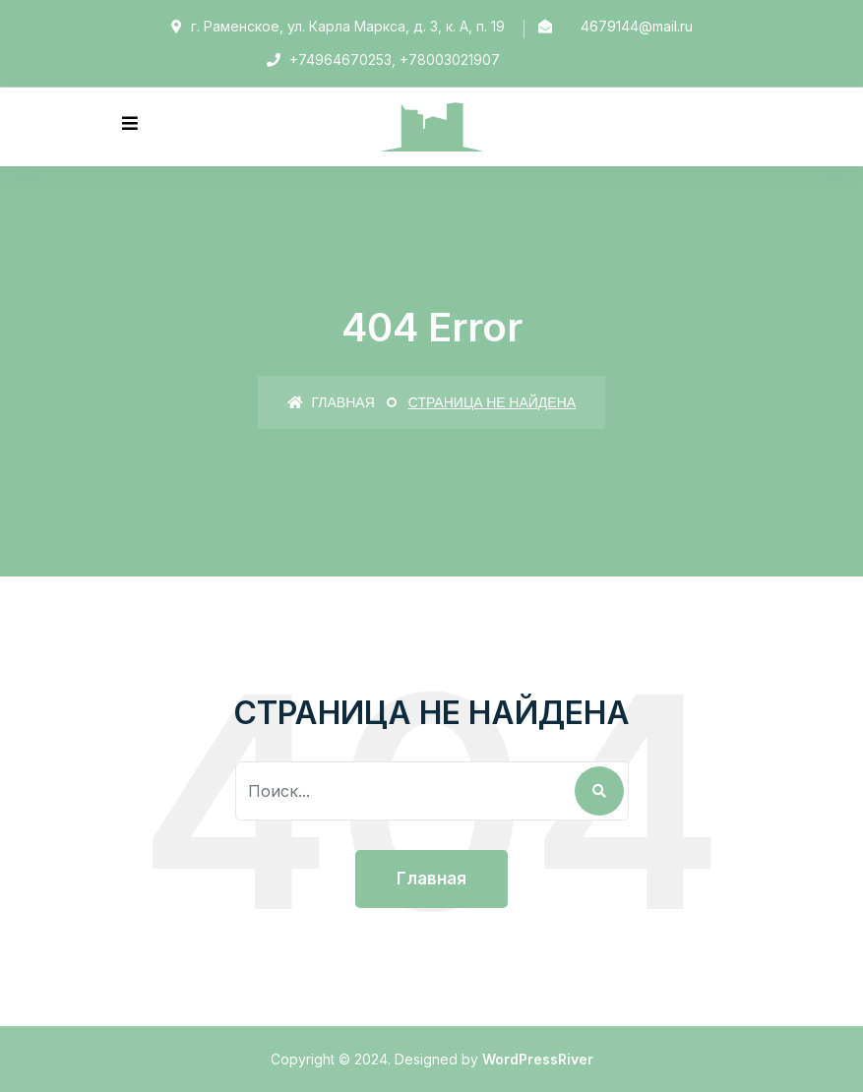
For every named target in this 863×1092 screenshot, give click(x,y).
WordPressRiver (537, 1059)
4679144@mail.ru (637, 26)
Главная (331, 402)
